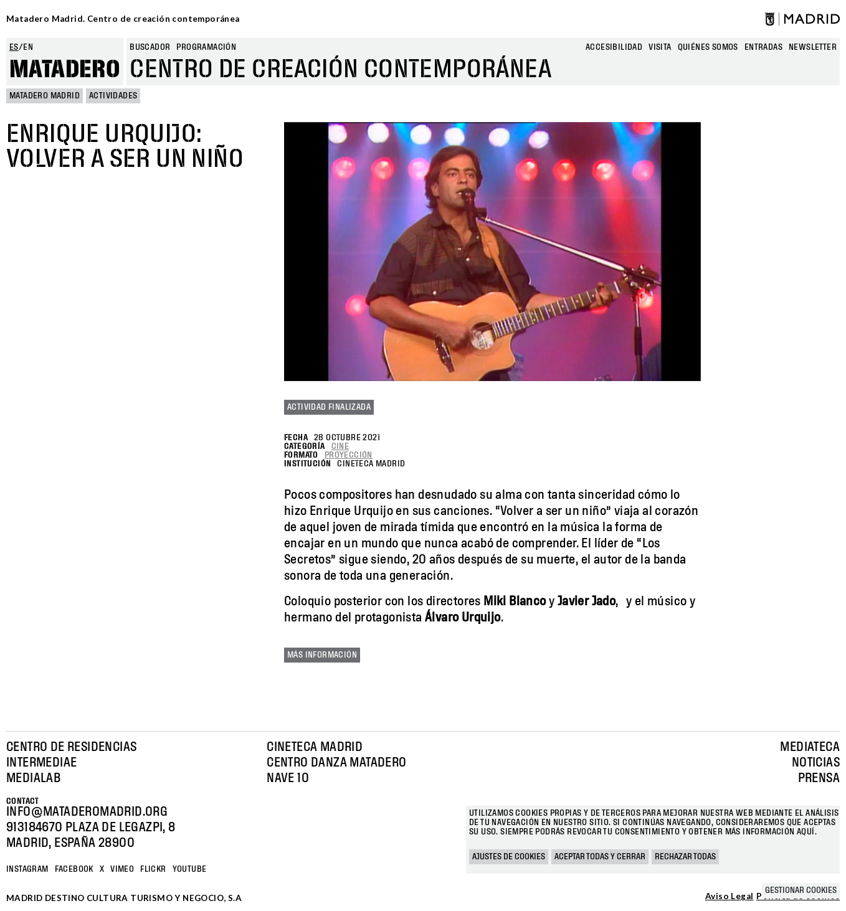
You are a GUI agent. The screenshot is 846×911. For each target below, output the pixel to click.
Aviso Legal (729, 896)
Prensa (819, 778)
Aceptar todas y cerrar (599, 856)
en (28, 47)
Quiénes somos (708, 47)
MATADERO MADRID (44, 96)
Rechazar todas (685, 856)
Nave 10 (288, 778)
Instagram (27, 869)
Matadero (64, 69)
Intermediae (41, 763)
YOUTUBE (190, 869)
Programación (206, 47)
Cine (340, 446)
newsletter (813, 47)
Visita (660, 47)
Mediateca (810, 747)
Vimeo (122, 869)
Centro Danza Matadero (336, 763)
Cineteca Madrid (315, 747)
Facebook (74, 869)
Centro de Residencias (71, 747)
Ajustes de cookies (508, 856)
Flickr (153, 869)
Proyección (349, 455)
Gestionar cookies (801, 890)
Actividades (113, 96)
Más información (322, 655)
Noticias (816, 763)
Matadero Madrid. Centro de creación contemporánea (123, 19)
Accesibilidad (614, 47)
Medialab (33, 778)
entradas (763, 47)
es (14, 47)
